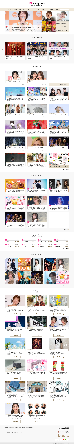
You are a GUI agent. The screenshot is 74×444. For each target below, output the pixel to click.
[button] (71, 50)
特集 (38, 9)
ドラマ (47, 9)
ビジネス (31, 9)
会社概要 (6, 427)
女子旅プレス (57, 9)
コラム (24, 9)
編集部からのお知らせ (29, 427)
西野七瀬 (9, 246)
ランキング (43, 9)
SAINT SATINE (43, 241)
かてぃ (24, 246)
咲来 (57, 241)
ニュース (7, 9)
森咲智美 (58, 246)
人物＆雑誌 (51, 9)
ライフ (27, 9)
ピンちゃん (25, 241)
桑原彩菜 (42, 246)
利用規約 (16, 427)
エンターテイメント (18, 9)
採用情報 (23, 427)
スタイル (11, 9)
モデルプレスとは (11, 427)
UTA (8, 241)
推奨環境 (20, 427)
